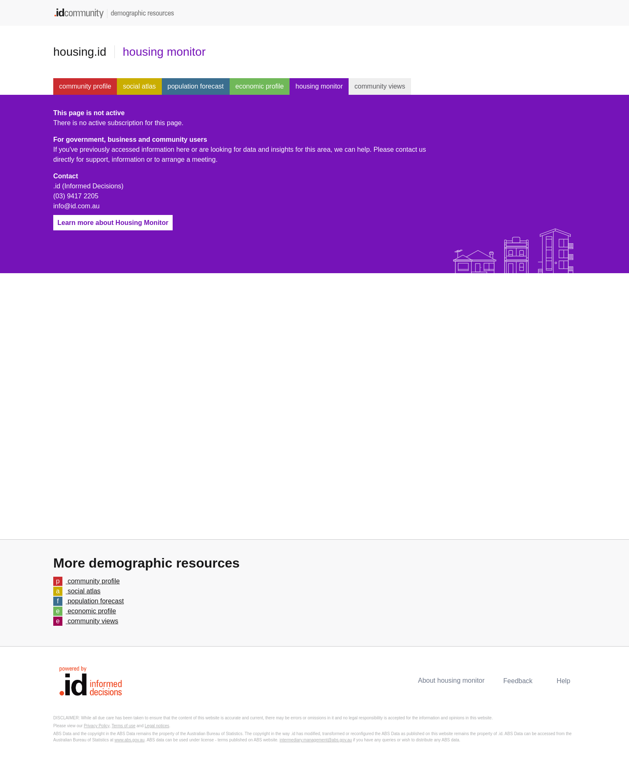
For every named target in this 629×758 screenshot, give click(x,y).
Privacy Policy (96, 725)
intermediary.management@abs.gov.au (316, 740)
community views (379, 86)
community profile (85, 86)
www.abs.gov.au (129, 740)
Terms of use (123, 725)
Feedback (517, 680)
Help (563, 680)
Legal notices (157, 725)
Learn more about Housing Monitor (112, 222)
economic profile (259, 86)
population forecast (196, 86)
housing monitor (164, 51)
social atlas (139, 86)
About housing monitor (451, 680)
